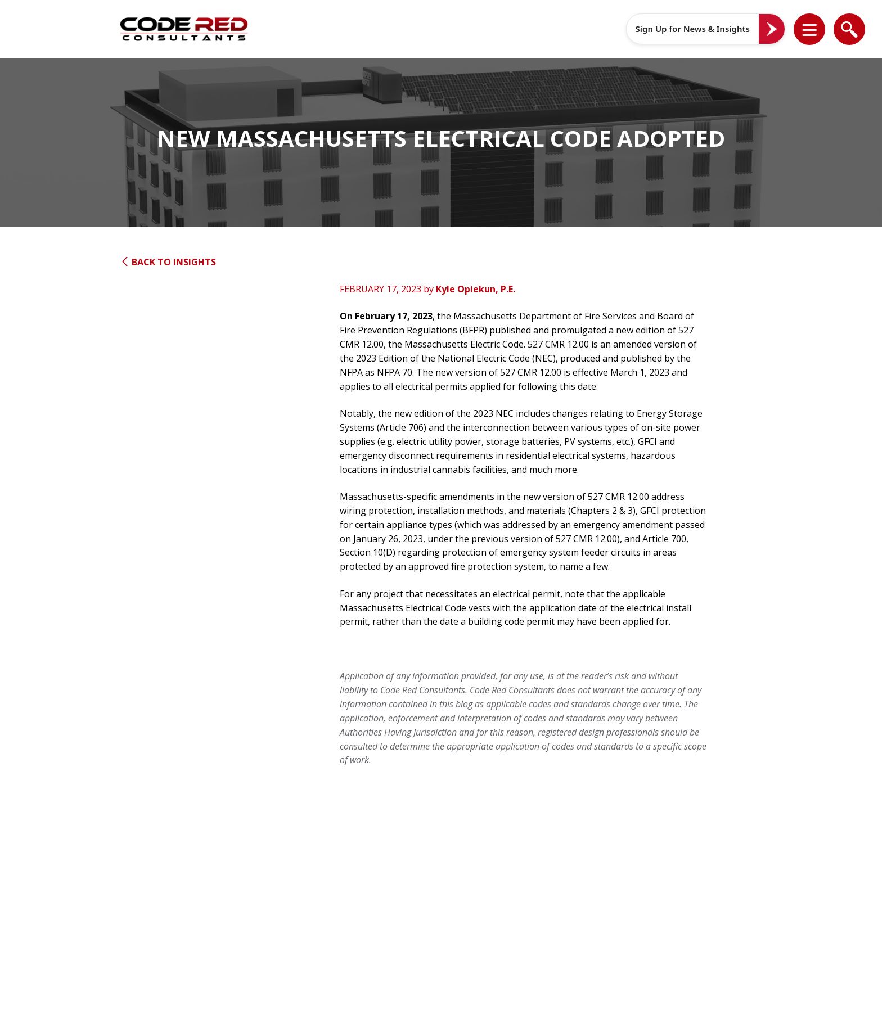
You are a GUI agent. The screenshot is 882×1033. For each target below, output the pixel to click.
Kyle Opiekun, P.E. (475, 289)
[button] (817, 29)
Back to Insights (168, 262)
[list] (809, 29)
